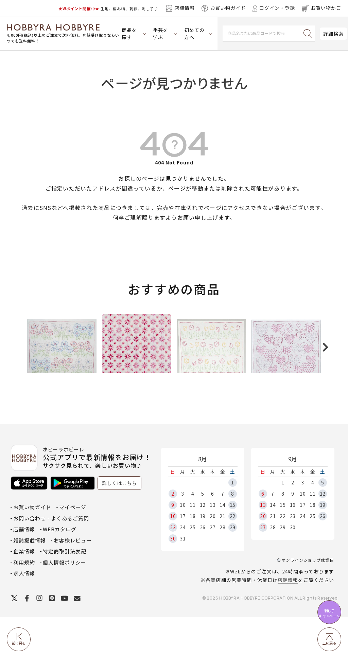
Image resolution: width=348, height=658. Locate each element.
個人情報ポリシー (64, 603)
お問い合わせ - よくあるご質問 (51, 559)
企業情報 (24, 592)
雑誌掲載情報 (29, 581)
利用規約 (24, 603)
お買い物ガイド (32, 548)
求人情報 (24, 614)
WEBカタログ (59, 570)
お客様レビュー (73, 581)
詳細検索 (333, 33)
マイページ (72, 548)
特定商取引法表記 (64, 592)
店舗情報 (288, 621)
